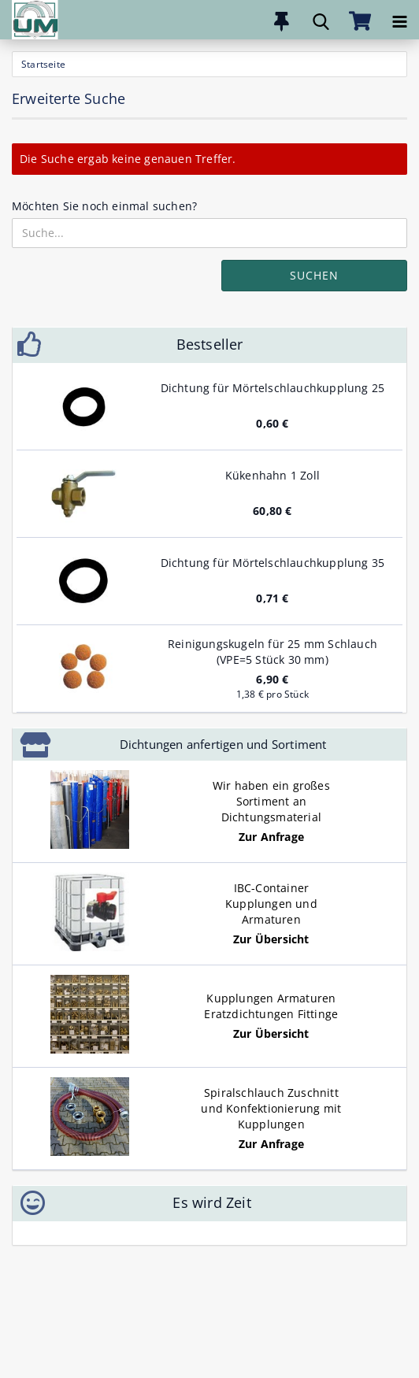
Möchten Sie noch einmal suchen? (104, 205)
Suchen (314, 275)
